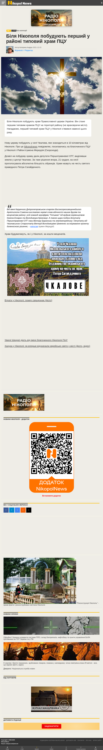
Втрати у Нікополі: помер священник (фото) (28, 300)
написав (34, 226)
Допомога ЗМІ (71, 740)
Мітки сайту (97, 740)
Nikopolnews (30, 146)
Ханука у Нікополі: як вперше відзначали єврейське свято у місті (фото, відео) (47, 346)
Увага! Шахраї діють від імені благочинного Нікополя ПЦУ (36, 340)
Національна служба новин (23, 669)
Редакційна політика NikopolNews (52, 740)
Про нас (88, 740)
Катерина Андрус (26, 47)
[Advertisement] (48, 188)
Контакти (81, 740)
